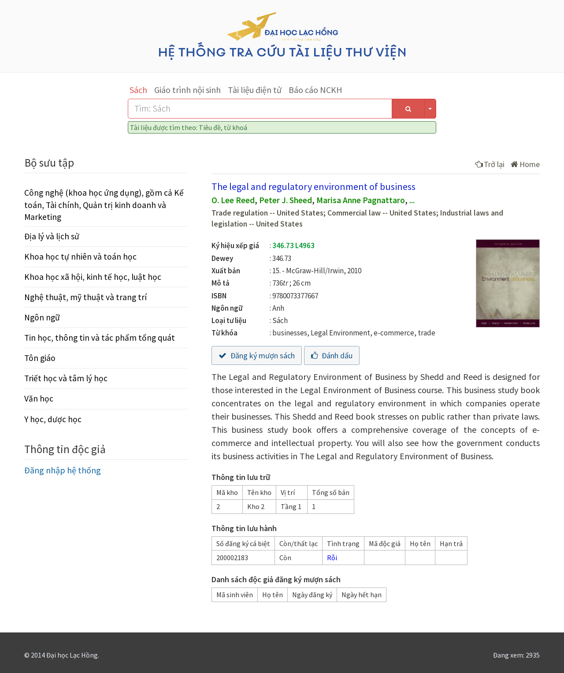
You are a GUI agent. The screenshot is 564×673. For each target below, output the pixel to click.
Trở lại (490, 164)
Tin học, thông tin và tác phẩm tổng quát (99, 337)
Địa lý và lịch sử (51, 236)
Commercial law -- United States (381, 213)
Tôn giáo (40, 358)
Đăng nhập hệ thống (62, 470)
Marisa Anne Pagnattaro (360, 200)
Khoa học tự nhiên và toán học (80, 256)
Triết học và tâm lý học (66, 378)
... (412, 200)
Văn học (38, 398)
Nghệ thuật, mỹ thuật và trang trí (85, 297)
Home (525, 164)
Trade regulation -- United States (267, 213)
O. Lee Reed (233, 200)
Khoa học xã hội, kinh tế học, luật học (92, 276)
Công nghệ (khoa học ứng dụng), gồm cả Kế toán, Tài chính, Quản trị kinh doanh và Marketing (104, 204)
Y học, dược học (53, 419)
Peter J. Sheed (285, 200)
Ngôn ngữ (42, 317)
